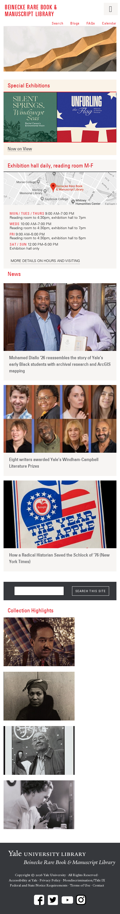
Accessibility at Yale (23, 880)
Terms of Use (80, 885)
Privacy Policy (50, 880)
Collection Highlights (31, 610)
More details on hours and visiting (45, 260)
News (14, 273)
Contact (98, 885)
